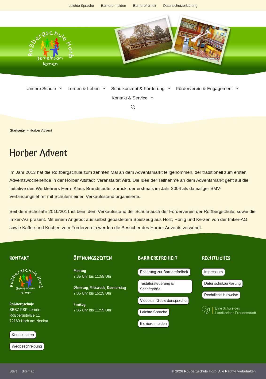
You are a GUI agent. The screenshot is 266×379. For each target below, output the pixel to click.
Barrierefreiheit (144, 6)
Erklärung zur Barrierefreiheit (164, 272)
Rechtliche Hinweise (221, 295)
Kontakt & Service (134, 98)
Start (13, 371)
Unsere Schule (46, 88)
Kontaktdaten (23, 335)
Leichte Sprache (81, 6)
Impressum (213, 272)
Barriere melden (113, 6)
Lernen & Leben (88, 88)
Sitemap (28, 371)
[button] (133, 107)
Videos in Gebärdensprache (163, 301)
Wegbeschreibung (27, 346)
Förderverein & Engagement (209, 88)
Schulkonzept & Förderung (142, 88)
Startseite (17, 130)
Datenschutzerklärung (180, 6)
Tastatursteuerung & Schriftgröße (157, 286)
